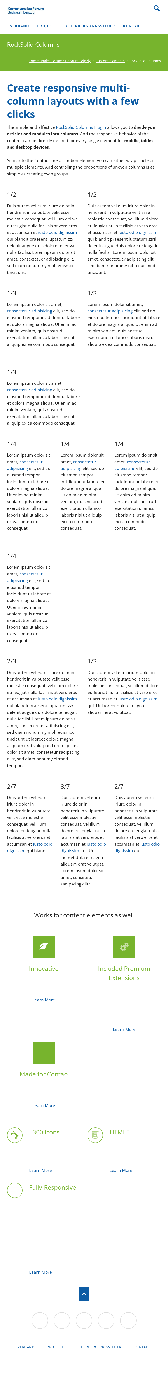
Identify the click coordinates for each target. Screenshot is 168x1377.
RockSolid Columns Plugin (81, 127)
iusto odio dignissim (57, 232)
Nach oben (84, 1294)
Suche (156, 8)
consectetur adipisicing (29, 311)
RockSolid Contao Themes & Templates (84, 1362)
